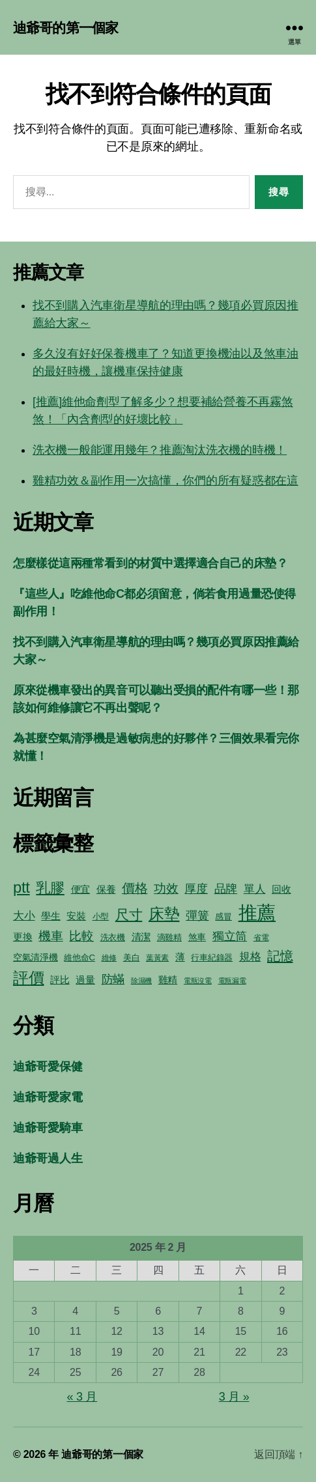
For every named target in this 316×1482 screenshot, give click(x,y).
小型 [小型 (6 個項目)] (101, 916)
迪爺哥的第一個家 (65, 28)
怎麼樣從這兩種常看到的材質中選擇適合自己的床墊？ (150, 563)
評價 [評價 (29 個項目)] (28, 977)
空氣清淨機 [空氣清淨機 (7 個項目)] (35, 957)
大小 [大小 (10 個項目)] (24, 916)
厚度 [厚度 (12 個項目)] (195, 888)
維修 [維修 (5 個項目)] (109, 957)
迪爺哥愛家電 (47, 1097)
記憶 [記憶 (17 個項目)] (280, 956)
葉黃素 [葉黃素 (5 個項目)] (157, 957)
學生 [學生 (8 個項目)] (50, 915)
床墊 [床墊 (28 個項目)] (164, 914)
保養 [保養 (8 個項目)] (105, 889)
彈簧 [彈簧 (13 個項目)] (197, 915)
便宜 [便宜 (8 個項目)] (80, 889)
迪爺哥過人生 (47, 1158)
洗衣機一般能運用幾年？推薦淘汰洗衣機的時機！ (160, 449)
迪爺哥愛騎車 (47, 1127)
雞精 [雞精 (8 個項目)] (167, 979)
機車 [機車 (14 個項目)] (50, 936)
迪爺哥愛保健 (47, 1066)
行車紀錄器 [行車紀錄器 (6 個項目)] (212, 957)
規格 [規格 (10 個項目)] (250, 957)
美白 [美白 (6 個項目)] (131, 957)
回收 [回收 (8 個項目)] (281, 889)
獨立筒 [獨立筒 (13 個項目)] (229, 936)
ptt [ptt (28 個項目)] (21, 887)
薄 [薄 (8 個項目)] (180, 956)
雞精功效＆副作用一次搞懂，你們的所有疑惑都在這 (165, 480)
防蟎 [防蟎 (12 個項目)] (113, 979)
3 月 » (234, 1396)
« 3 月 (82, 1396)
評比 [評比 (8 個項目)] (59, 979)
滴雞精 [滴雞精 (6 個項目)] (169, 937)
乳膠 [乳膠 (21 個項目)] (50, 888)
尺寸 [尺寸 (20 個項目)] (128, 915)
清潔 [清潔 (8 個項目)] (141, 936)
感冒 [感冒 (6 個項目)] (223, 916)
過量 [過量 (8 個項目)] (85, 979)
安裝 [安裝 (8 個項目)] (75, 915)
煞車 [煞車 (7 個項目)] (197, 937)
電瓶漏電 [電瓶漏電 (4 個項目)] (232, 981)
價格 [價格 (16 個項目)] (134, 888)
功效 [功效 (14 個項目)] (166, 888)
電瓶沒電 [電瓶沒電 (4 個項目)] (198, 981)
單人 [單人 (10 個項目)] (254, 889)
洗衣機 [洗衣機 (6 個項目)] (112, 937)
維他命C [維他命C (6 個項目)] (79, 957)
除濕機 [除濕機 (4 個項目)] (141, 981)
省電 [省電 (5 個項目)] (260, 937)
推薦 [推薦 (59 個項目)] (257, 912)
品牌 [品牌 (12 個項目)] (225, 888)
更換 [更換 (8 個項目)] (22, 936)
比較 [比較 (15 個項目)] (81, 936)
